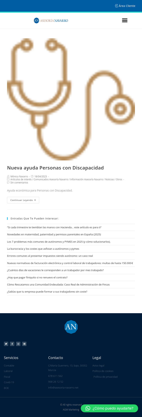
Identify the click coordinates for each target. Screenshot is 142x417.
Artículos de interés (21, 179)
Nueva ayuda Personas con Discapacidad (55, 167)
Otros (119, 179)
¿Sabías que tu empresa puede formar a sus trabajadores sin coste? (47, 291)
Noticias (109, 179)
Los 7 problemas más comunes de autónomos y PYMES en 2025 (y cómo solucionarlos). (59, 241)
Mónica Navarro (19, 176)
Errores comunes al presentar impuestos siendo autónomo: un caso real (50, 256)
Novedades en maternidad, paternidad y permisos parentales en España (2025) (54, 234)
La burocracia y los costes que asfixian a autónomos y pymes (43, 248)
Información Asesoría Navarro (86, 179)
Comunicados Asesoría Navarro (51, 179)
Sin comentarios (19, 182)
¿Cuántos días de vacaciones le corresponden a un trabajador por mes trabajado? (55, 270)
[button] (124, 20)
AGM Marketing (71, 409)
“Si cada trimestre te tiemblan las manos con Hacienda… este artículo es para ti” (54, 227)
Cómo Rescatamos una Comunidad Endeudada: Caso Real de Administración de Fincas (58, 284)
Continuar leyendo (23, 200)
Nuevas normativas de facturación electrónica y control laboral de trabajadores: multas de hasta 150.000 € (70, 263)
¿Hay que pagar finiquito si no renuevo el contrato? (37, 277)
